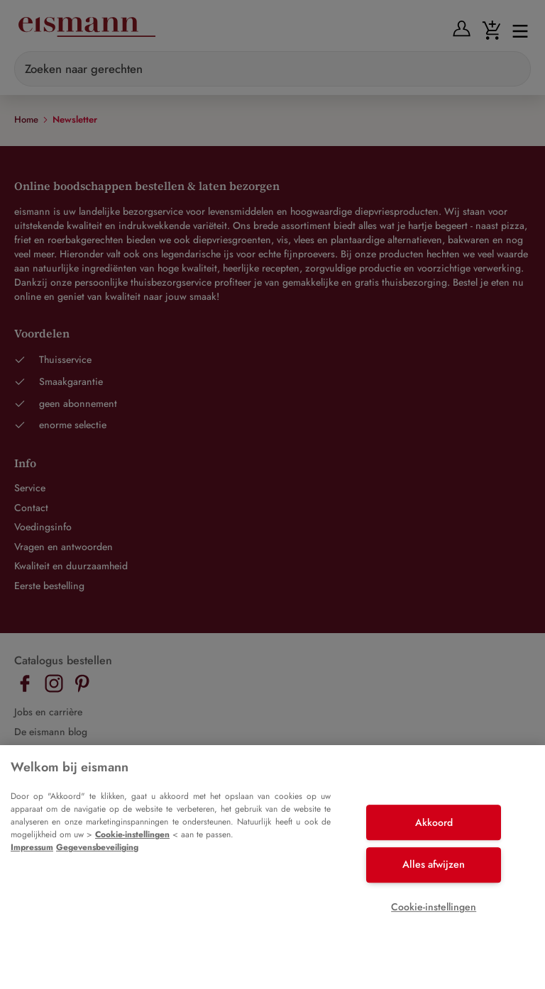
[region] (272, 867)
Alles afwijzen (433, 864)
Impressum (32, 847)
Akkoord (434, 822)
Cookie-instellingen (132, 834)
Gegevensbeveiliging (97, 847)
